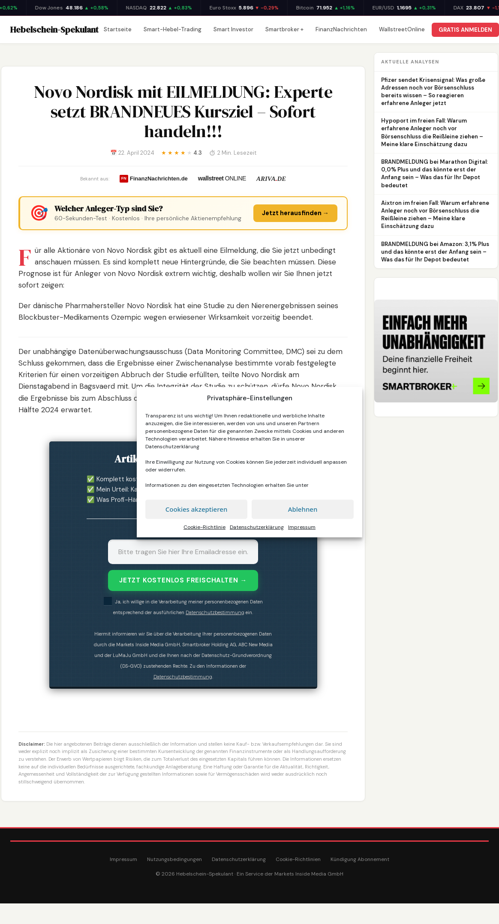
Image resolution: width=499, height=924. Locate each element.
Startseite (118, 29)
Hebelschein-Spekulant (54, 30)
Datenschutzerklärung (172, 446)
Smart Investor (233, 29)
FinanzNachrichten (341, 29)
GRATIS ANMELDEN (465, 29)
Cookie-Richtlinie (204, 526)
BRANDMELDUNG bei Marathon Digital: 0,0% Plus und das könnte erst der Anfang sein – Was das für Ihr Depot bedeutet (434, 173)
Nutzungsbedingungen (174, 859)
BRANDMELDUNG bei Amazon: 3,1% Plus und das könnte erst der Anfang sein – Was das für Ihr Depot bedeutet (435, 251)
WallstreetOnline (402, 29)
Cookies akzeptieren (196, 509)
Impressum (302, 526)
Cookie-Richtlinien (298, 859)
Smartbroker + (284, 29)
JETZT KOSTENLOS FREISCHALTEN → (183, 580)
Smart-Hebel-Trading (172, 29)
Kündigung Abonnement (360, 859)
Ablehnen (303, 509)
